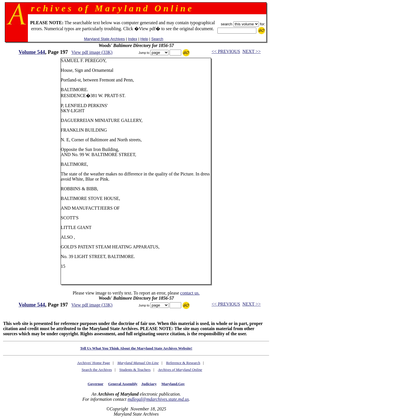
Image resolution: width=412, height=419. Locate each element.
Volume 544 (31, 52)
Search (157, 39)
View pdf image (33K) (91, 52)
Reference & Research (183, 363)
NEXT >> (251, 51)
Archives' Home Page (93, 363)
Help (144, 39)
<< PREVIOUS (226, 51)
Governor (95, 384)
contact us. (189, 293)
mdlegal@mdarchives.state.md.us (158, 399)
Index (132, 39)
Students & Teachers (135, 369)
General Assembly (122, 384)
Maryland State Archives (104, 39)
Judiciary (149, 384)
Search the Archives (97, 369)
